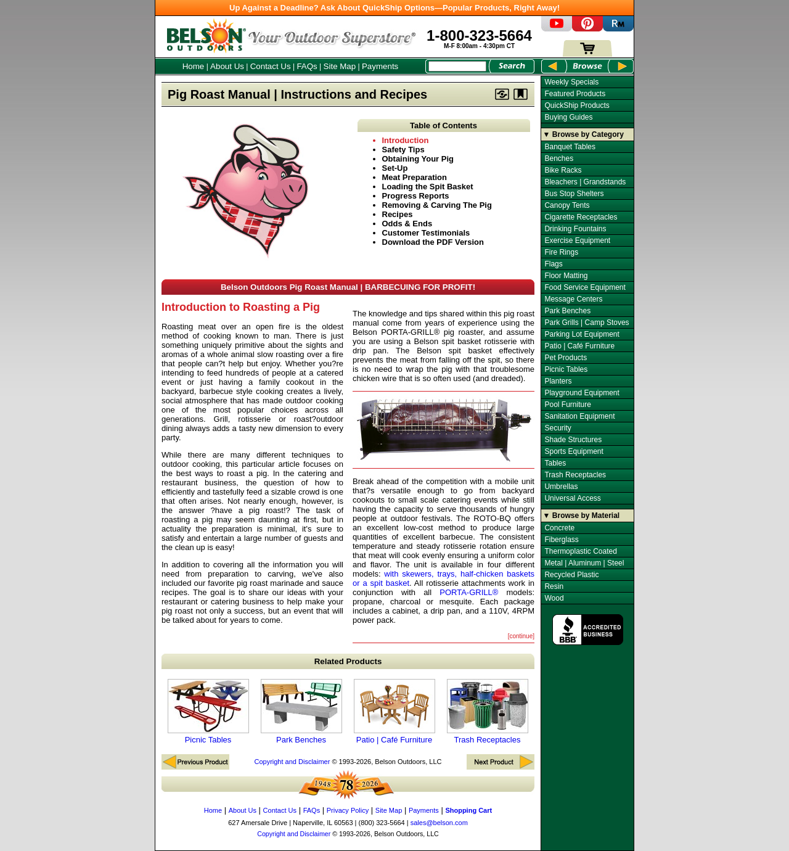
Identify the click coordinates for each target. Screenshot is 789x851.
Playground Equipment (581, 392)
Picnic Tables (208, 711)
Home (193, 66)
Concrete (559, 528)
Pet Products (565, 357)
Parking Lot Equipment (581, 334)
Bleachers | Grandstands (585, 182)
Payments (380, 66)
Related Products (348, 661)
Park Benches (301, 711)
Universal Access (572, 498)
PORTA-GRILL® (468, 592)
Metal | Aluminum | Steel (584, 563)
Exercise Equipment (577, 240)
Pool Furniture (567, 404)
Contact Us (270, 66)
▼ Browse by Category (583, 134)
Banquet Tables (569, 146)
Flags (553, 264)
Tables (555, 463)
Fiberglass (561, 539)
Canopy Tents (566, 205)
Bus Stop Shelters (573, 193)
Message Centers (573, 299)
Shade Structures (573, 439)
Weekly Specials (571, 82)
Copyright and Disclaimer (292, 761)
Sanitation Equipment (579, 416)
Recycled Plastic (571, 574)
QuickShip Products (576, 105)
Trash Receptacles (487, 711)
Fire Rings (561, 252)
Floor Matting (565, 275)
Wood (553, 598)
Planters (557, 381)
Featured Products (574, 93)
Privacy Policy (348, 810)
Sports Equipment (573, 451)
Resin (553, 586)
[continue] (521, 636)
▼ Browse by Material (581, 515)
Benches (558, 158)
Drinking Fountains (575, 228)
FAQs (306, 66)
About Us (227, 66)
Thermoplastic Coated (580, 551)
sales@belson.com (439, 822)
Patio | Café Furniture (394, 711)
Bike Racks (562, 170)
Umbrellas (561, 486)
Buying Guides (568, 117)
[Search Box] (457, 66)
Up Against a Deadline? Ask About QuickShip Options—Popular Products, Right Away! (394, 7)
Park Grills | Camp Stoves (586, 322)
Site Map (340, 66)
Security (557, 428)
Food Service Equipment (584, 287)
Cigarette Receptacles (580, 217)
